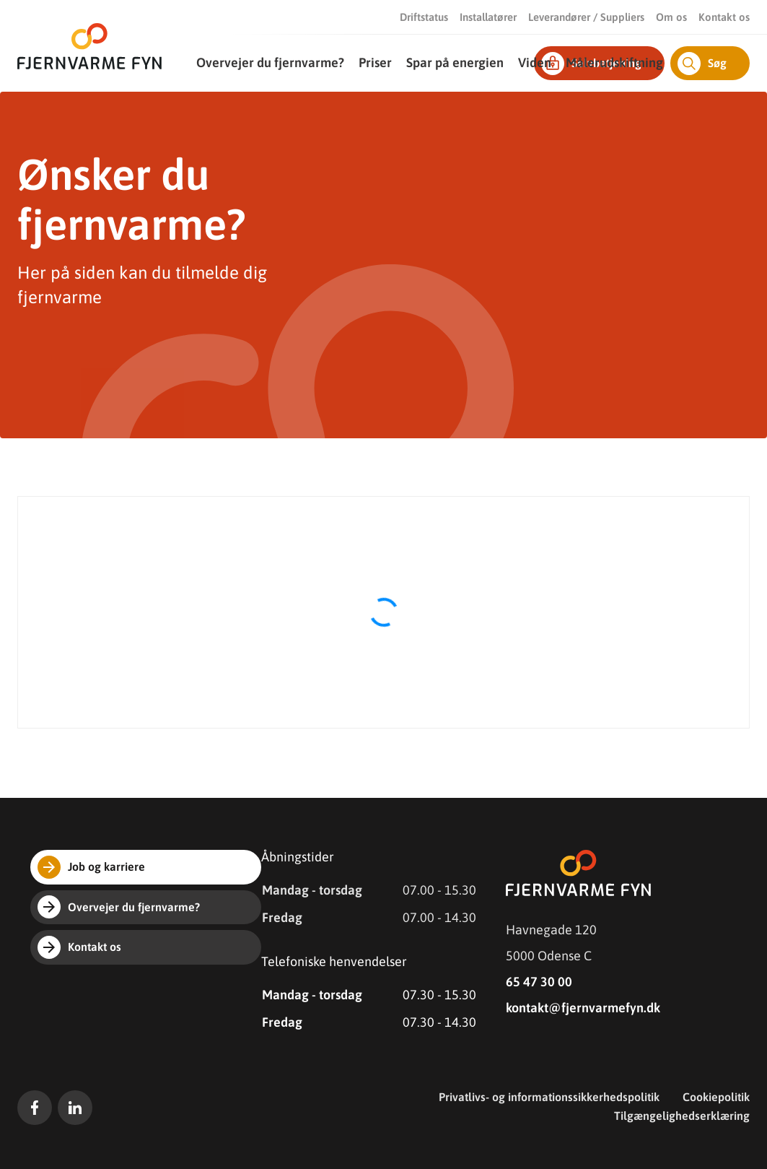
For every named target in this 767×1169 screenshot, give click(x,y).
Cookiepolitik (716, 1096)
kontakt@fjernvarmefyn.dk (583, 1007)
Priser (375, 62)
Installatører (488, 17)
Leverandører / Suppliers (586, 17)
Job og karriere (91, 867)
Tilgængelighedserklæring (682, 1115)
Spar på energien (455, 62)
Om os (671, 17)
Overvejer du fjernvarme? (270, 62)
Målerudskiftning (614, 62)
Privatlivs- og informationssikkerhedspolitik (549, 1096)
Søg (702, 63)
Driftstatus (424, 17)
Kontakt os (724, 17)
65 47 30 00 (539, 981)
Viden (534, 62)
